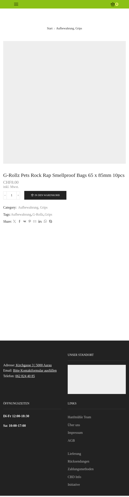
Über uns (74, 425)
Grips (48, 214)
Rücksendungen (78, 462)
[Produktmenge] (12, 195)
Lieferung (74, 454)
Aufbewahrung (21, 214)
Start (49, 28)
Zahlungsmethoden (81, 469)
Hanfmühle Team (79, 417)
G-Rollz (38, 214)
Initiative (74, 485)
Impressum (75, 433)
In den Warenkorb (47, 195)
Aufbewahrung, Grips (69, 28)
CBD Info (74, 477)
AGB (71, 441)
